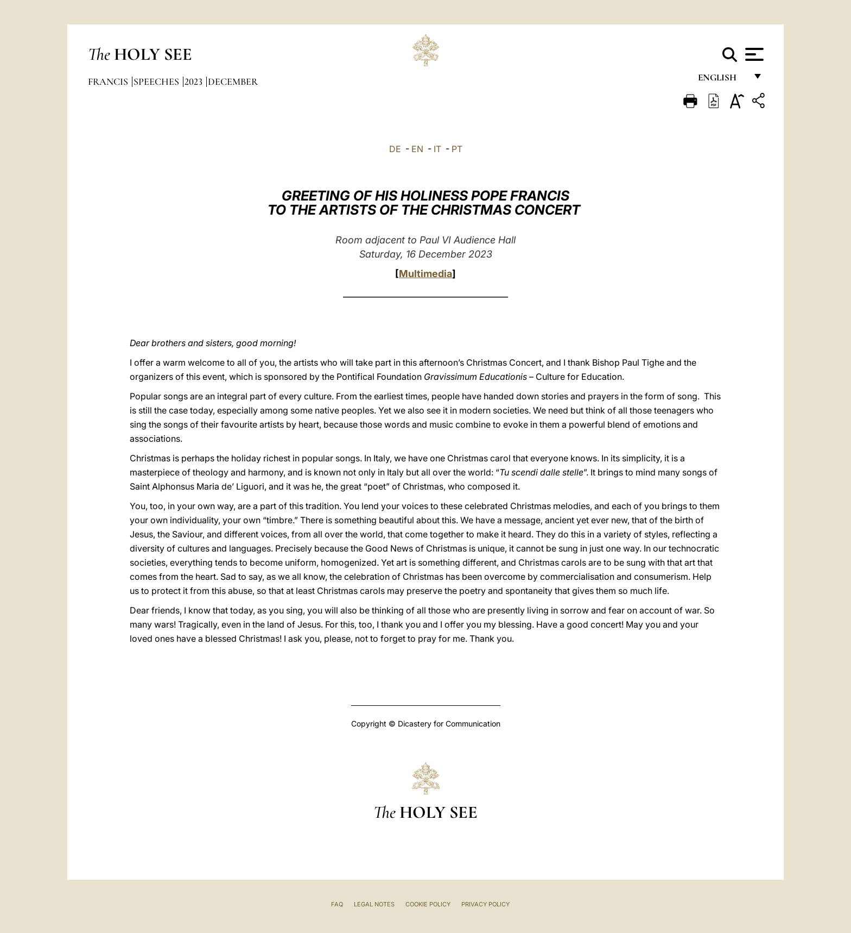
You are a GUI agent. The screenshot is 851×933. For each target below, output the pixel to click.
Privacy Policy (485, 904)
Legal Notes (374, 904)
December (233, 81)
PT (457, 148)
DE (395, 148)
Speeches (157, 81)
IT (437, 148)
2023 (195, 81)
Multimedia (425, 273)
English (722, 80)
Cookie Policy (427, 904)
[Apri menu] (753, 54)
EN (417, 148)
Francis (109, 81)
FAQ (337, 904)
